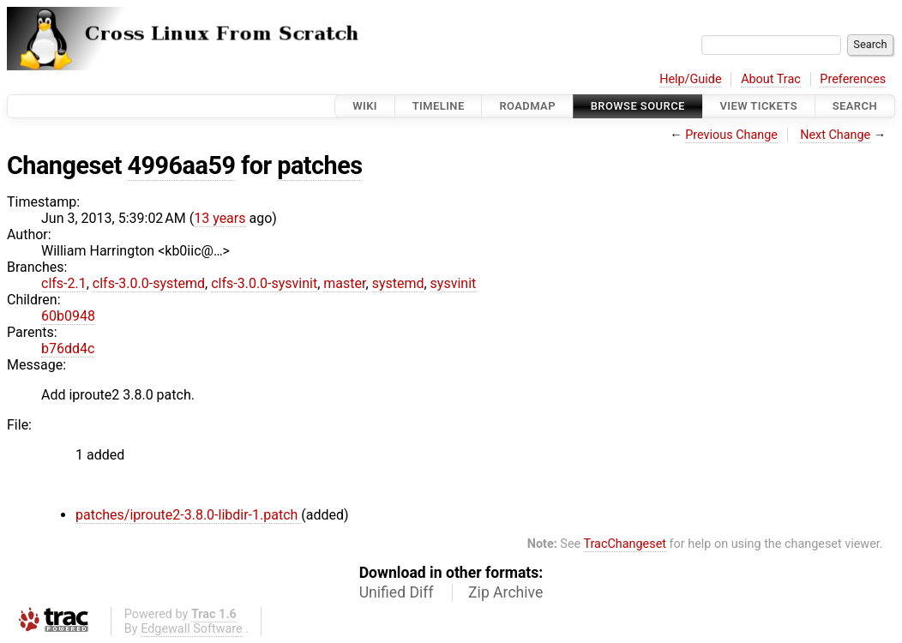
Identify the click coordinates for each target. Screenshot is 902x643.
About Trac (771, 79)
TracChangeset (624, 544)
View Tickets (758, 105)
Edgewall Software (192, 629)
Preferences (853, 79)
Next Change (835, 135)
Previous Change (731, 135)
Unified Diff (396, 592)
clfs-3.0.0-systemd (149, 283)
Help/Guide (690, 79)
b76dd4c (67, 348)
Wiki (364, 105)
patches (319, 165)
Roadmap (527, 105)
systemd (398, 283)
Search (855, 105)
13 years (219, 218)
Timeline (438, 105)
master (344, 283)
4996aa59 (182, 165)
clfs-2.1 (64, 283)
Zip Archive (505, 592)
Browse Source (638, 105)
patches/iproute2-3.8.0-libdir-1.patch (188, 515)
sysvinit (453, 283)
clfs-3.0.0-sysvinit (264, 283)
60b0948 (68, 316)
